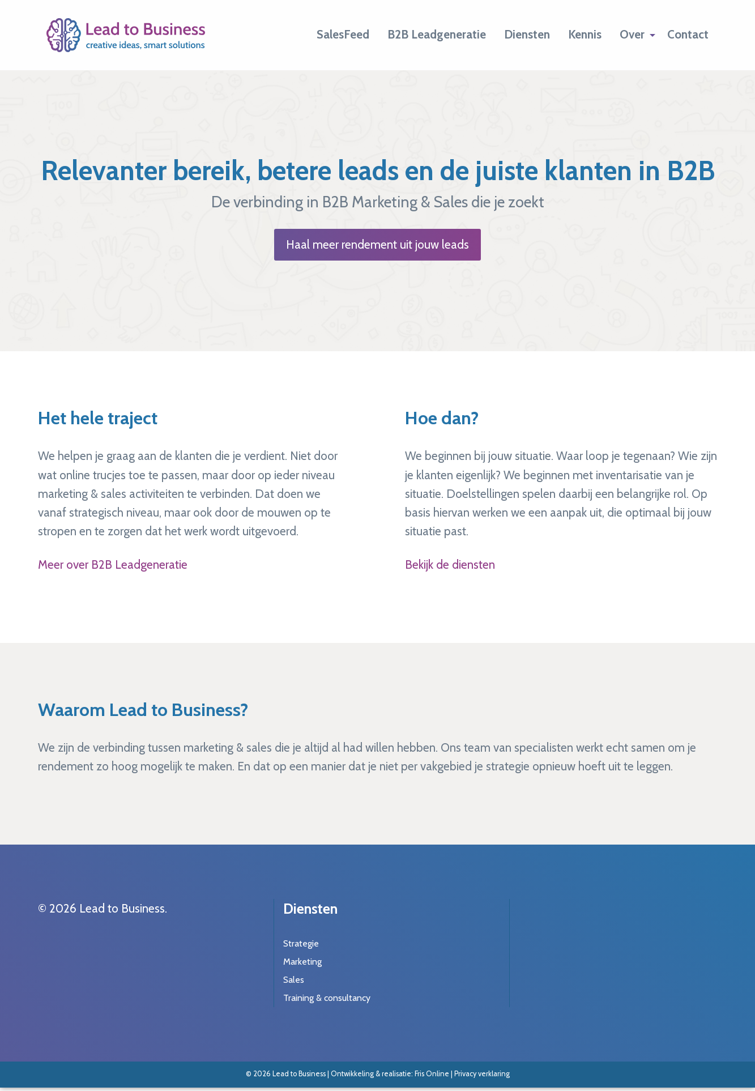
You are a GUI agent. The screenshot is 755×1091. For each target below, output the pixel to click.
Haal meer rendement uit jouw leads (377, 244)
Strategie (301, 943)
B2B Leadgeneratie (436, 34)
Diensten (527, 34)
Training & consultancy (326, 997)
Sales (293, 979)
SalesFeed (343, 34)
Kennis (585, 34)
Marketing (302, 961)
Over (632, 34)
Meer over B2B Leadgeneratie (112, 564)
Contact (688, 34)
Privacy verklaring (482, 1073)
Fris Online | (434, 1073)
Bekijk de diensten (450, 564)
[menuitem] (343, 35)
